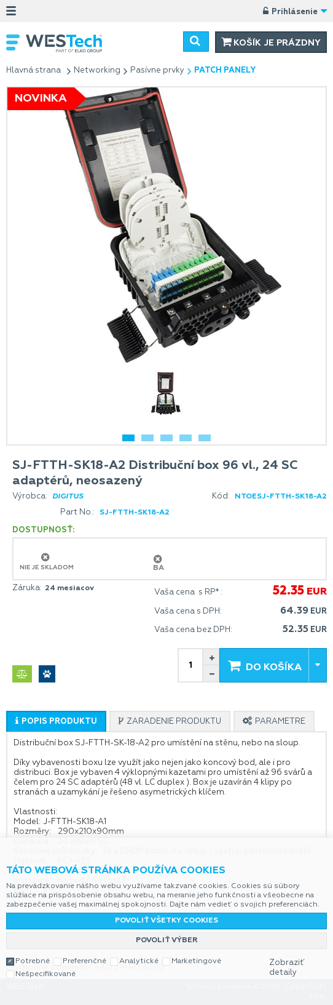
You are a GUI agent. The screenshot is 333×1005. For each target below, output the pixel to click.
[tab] (56, 721)
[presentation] (56, 721)
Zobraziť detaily (286, 968)
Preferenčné (84, 961)
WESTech (70, 43)
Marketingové (196, 961)
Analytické (139, 961)
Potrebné (32, 961)
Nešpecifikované (45, 974)
